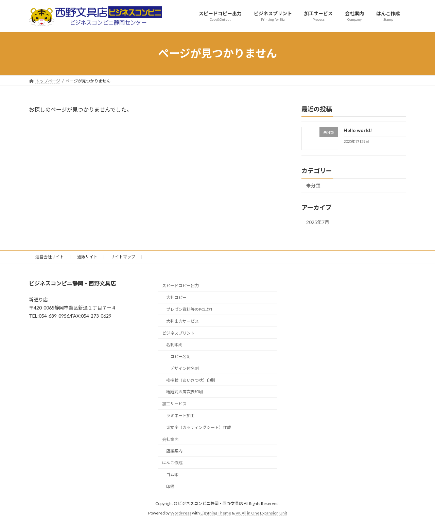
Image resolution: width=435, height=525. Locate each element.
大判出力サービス (182, 321)
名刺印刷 (174, 345)
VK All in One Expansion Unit (261, 513)
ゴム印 (172, 474)
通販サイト (87, 256)
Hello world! (358, 130)
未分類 (313, 185)
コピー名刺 (180, 356)
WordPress (180, 513)
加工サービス (174, 404)
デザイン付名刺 (184, 368)
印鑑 (170, 486)
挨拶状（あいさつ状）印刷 (190, 380)
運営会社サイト (49, 256)
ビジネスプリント (178, 333)
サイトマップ (123, 256)
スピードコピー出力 (180, 285)
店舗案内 (174, 451)
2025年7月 (317, 222)
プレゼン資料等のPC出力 (189, 309)
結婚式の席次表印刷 (184, 392)
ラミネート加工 (180, 415)
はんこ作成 (172, 463)
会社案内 (170, 439)
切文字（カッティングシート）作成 (198, 427)
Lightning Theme (216, 513)
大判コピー (176, 297)
